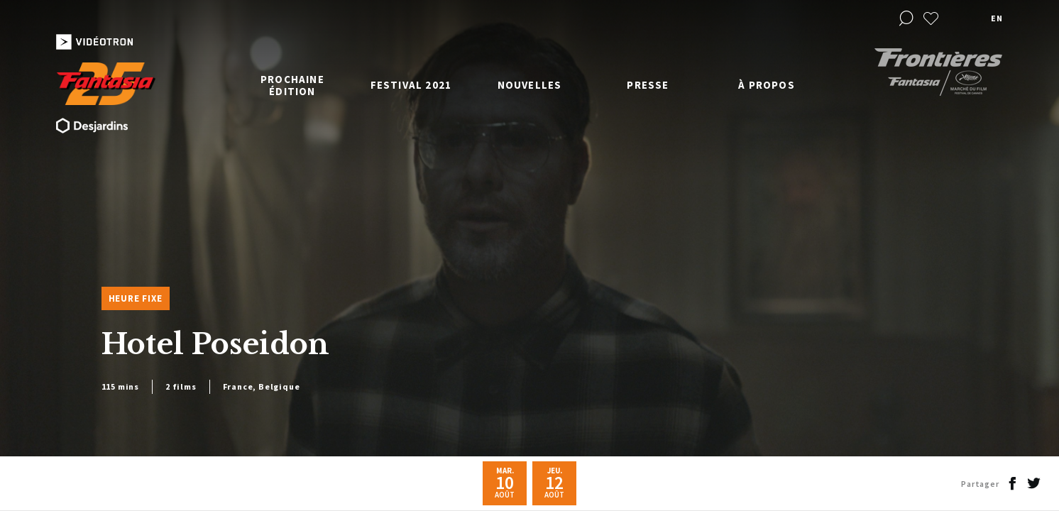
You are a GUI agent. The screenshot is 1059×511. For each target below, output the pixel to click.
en (996, 18)
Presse (648, 85)
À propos (766, 85)
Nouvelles (530, 85)
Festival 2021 (411, 85)
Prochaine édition (292, 85)
